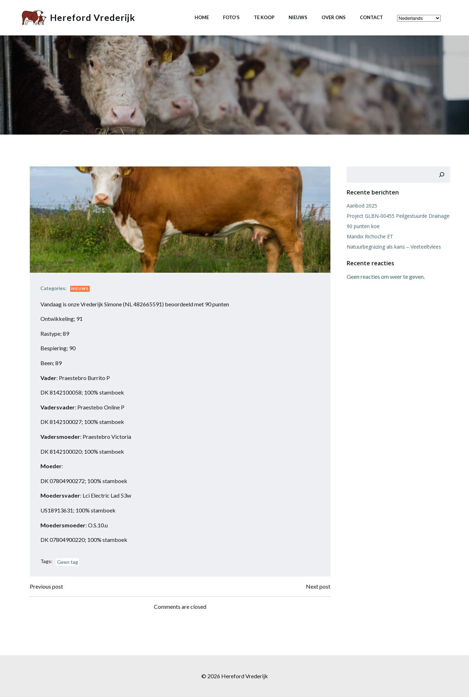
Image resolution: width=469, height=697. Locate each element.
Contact (371, 17)
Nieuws (298, 17)
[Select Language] (419, 18)
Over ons (334, 17)
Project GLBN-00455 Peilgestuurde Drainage (398, 215)
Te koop (264, 17)
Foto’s (231, 17)
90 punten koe (363, 226)
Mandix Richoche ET (370, 236)
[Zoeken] (441, 174)
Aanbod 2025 (362, 205)
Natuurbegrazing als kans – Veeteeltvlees (394, 246)
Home (202, 17)
